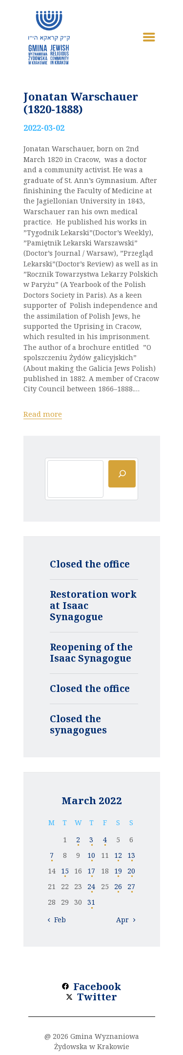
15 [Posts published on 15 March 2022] (65, 870)
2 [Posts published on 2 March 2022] (78, 839)
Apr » (125, 919)
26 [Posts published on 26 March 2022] (118, 886)
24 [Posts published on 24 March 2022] (91, 886)
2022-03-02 (43, 127)
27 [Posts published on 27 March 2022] (131, 886)
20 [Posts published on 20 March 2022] (131, 870)
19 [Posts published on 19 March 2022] (118, 870)
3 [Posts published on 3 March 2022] (91, 839)
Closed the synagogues (78, 724)
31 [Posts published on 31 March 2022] (91, 902)
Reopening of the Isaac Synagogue (91, 653)
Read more (42, 414)
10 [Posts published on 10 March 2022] (91, 855)
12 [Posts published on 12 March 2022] (118, 855)
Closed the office (90, 564)
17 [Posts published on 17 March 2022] (91, 870)
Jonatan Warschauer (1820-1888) (80, 102)
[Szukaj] (122, 473)
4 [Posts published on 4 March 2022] (105, 839)
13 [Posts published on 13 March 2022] (131, 855)
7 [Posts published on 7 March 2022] (52, 855)
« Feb (57, 919)
